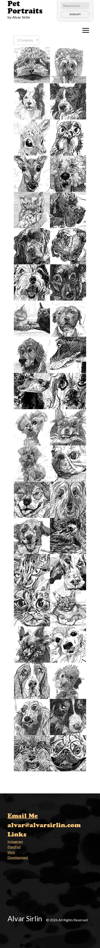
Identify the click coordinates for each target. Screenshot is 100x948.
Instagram (15, 841)
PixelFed (13, 847)
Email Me (22, 815)
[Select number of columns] (26, 40)
